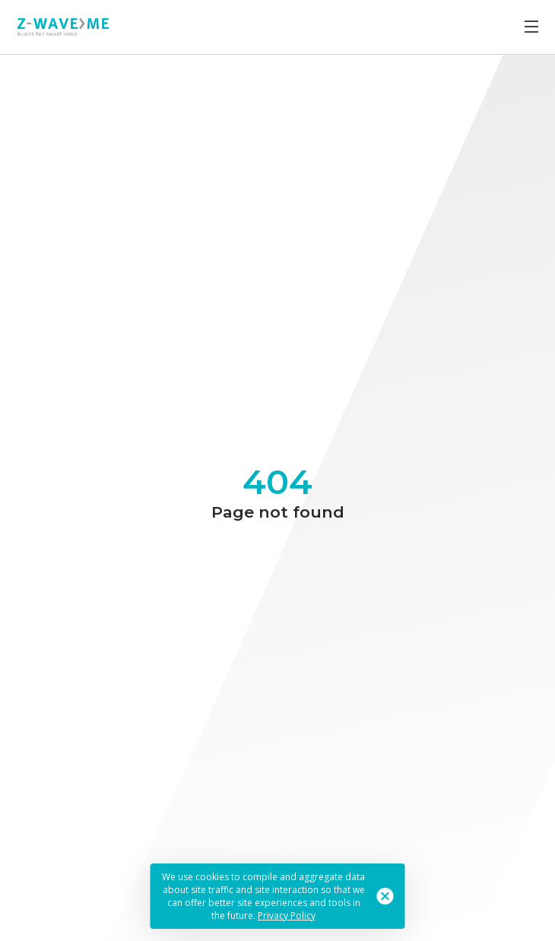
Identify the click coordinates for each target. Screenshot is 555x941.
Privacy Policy (287, 915)
